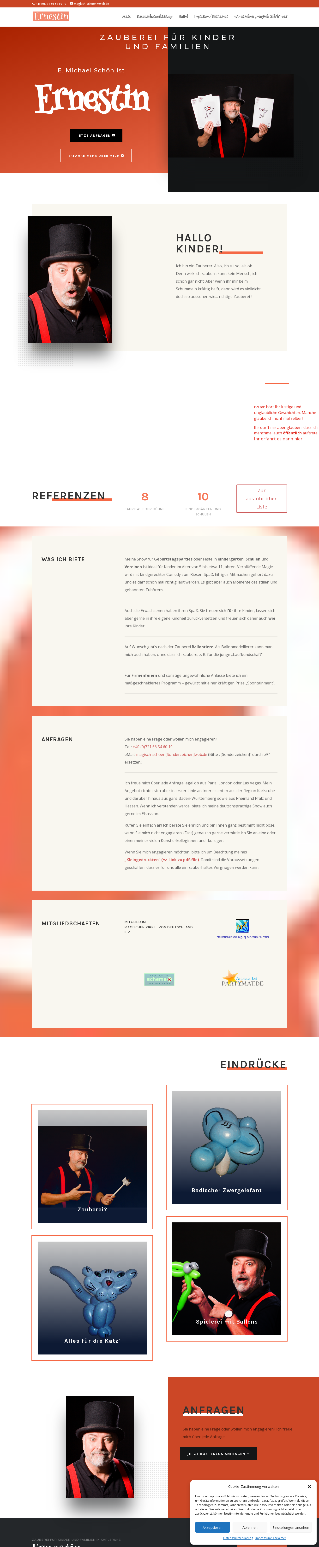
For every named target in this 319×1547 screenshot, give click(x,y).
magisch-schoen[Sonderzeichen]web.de (171, 754)
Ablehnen (250, 1527)
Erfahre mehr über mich (94, 155)
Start (126, 17)
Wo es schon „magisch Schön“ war (260, 17)
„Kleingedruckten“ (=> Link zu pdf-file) (162, 859)
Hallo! (183, 17)
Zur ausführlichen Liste (262, 498)
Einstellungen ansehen (290, 1527)
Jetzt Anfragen (94, 135)
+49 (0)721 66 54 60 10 (153, 746)
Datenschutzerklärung (238, 1538)
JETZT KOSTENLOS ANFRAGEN (216, 1454)
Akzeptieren (213, 1527)
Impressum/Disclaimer (270, 1538)
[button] (309, 1486)
